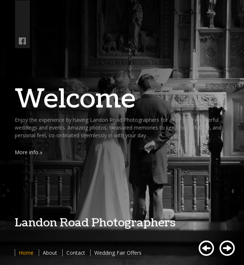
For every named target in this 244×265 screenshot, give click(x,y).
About (50, 252)
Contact (75, 252)
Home (26, 252)
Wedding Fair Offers (118, 252)
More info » (28, 152)
